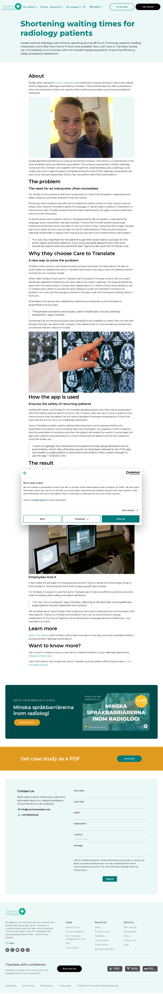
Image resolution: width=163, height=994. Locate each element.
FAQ (68, 943)
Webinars (100, 936)
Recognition (130, 931)
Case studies (102, 940)
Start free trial (69, 968)
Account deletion (75, 931)
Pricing (43, 7)
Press (127, 936)
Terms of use (73, 927)
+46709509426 (29, 815)
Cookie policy (65, 985)
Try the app (122, 7)
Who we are (130, 927)
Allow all (121, 519)
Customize (81, 519)
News (98, 927)
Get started (148, 7)
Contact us (130, 940)
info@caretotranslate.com (35, 809)
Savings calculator (104, 949)
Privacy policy (46, 985)
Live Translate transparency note (75, 937)
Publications (101, 944)
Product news (102, 931)
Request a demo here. (40, 656)
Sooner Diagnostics (65, 83)
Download (129, 758)
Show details (128, 510)
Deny (42, 519)
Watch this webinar (39, 635)
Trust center (72, 947)
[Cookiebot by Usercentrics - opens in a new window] (128, 473)
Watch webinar (27, 722)
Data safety (10, 985)
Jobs (126, 944)
